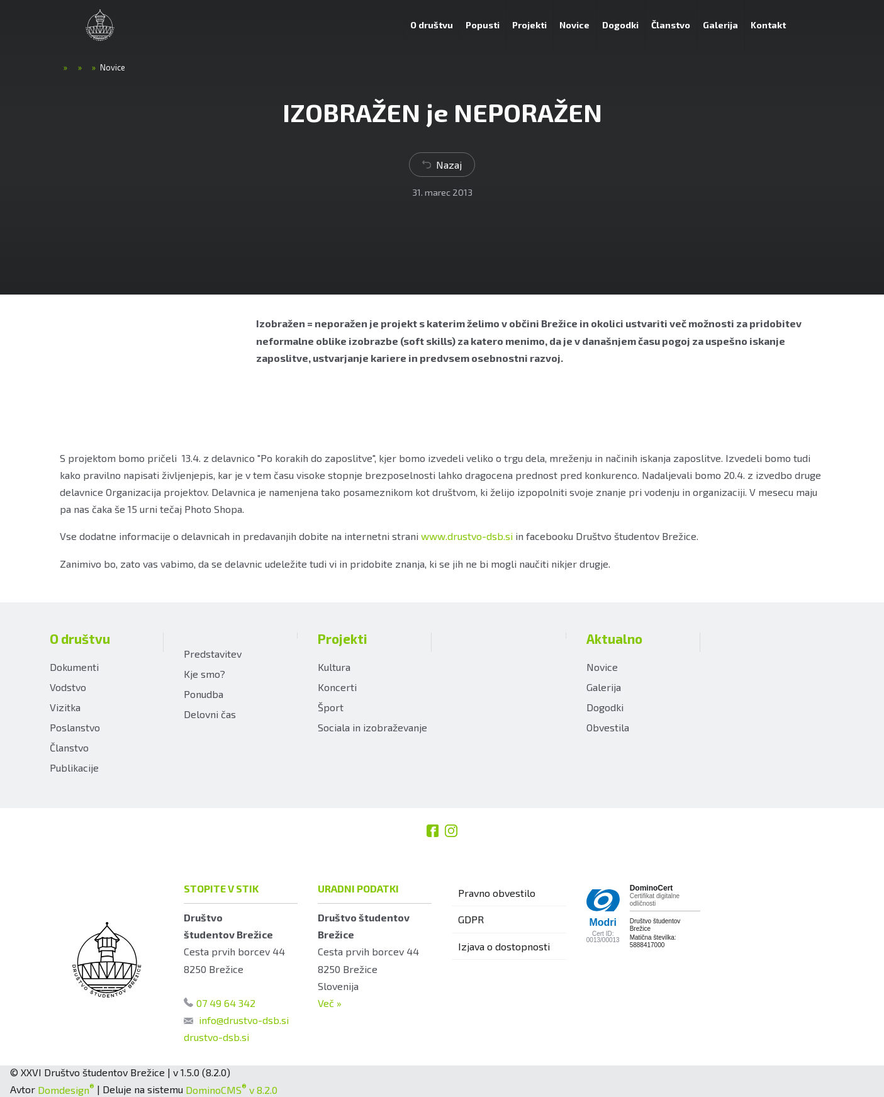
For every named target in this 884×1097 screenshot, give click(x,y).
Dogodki (605, 707)
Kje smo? (204, 674)
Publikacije (74, 768)
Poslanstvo (75, 727)
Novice (602, 667)
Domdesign (66, 1090)
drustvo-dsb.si (216, 1037)
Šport (331, 707)
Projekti (342, 638)
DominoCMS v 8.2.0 (231, 1090)
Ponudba (203, 694)
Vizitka (65, 707)
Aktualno (614, 638)
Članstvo (69, 747)
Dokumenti (74, 667)
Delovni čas (210, 714)
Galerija (603, 687)
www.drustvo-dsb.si (467, 536)
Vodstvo (68, 687)
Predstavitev (213, 654)
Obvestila (607, 727)
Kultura (334, 667)
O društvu (80, 638)
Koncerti (337, 687)
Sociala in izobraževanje (372, 727)
